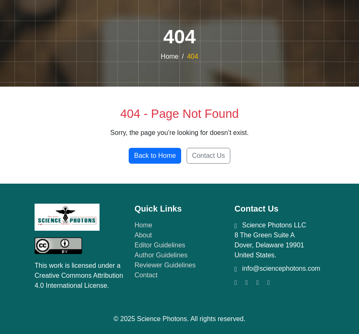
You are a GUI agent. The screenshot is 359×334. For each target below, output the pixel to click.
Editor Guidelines (160, 245)
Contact (146, 275)
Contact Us (208, 155)
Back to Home (155, 155)
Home (170, 56)
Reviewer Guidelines (165, 265)
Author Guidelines (161, 255)
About (143, 235)
